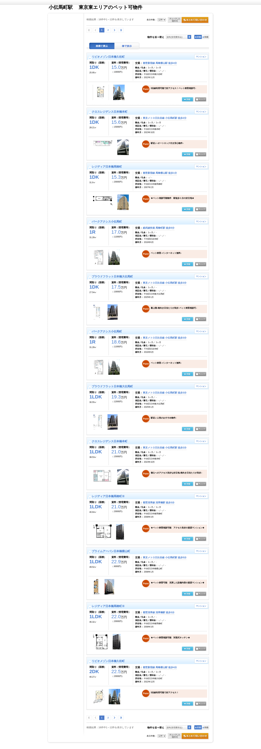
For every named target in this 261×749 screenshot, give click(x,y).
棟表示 (126, 46)
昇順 (198, 37)
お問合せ (189, 20)
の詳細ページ (187, 99)
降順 (205, 37)
